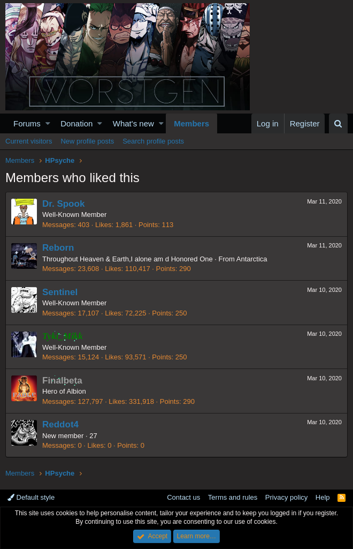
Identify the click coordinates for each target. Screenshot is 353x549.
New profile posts (87, 141)
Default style (31, 497)
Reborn (58, 248)
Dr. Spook (63, 204)
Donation (76, 123)
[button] (48, 123)
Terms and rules (232, 497)
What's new (133, 123)
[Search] (338, 123)
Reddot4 (60, 424)
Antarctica (251, 259)
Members (191, 123)
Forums (27, 123)
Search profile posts (153, 141)
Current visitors (28, 141)
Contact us (183, 497)
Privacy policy (286, 497)
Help (323, 497)
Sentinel (60, 292)
